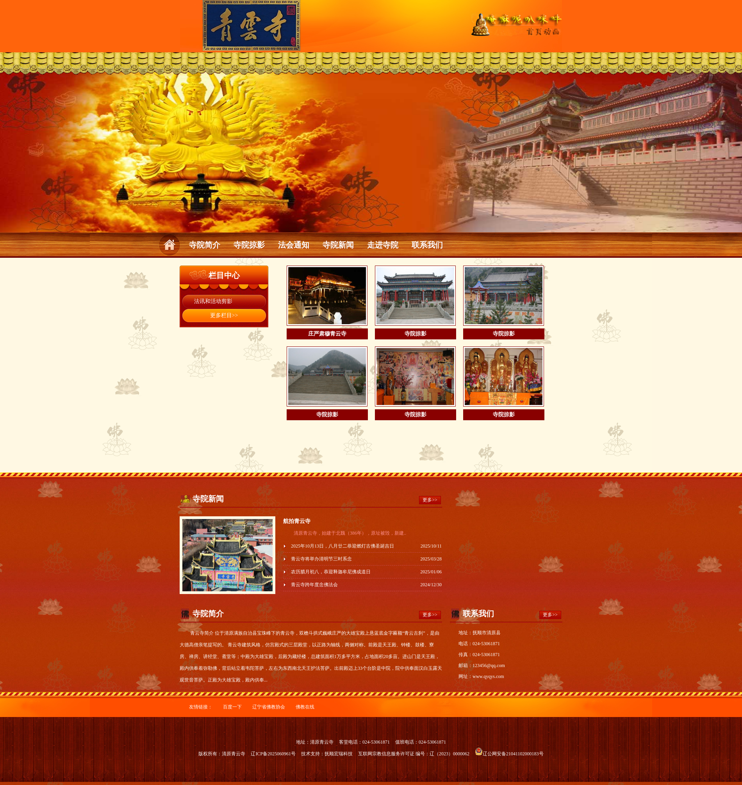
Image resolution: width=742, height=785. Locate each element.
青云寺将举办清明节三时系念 (321, 559)
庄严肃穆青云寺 (327, 334)
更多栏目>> (224, 315)
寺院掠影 (249, 245)
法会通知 (293, 245)
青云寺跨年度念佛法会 (314, 584)
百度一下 (232, 707)
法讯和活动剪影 (213, 301)
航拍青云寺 (296, 521)
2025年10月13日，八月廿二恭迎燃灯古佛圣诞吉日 (342, 546)
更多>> (430, 500)
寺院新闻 (338, 245)
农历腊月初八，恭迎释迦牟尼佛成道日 (331, 571)
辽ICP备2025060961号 (273, 753)
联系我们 (427, 245)
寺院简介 (204, 245)
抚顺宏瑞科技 (339, 753)
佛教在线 (305, 707)
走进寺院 (382, 245)
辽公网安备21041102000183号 (509, 753)
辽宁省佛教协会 (268, 707)
